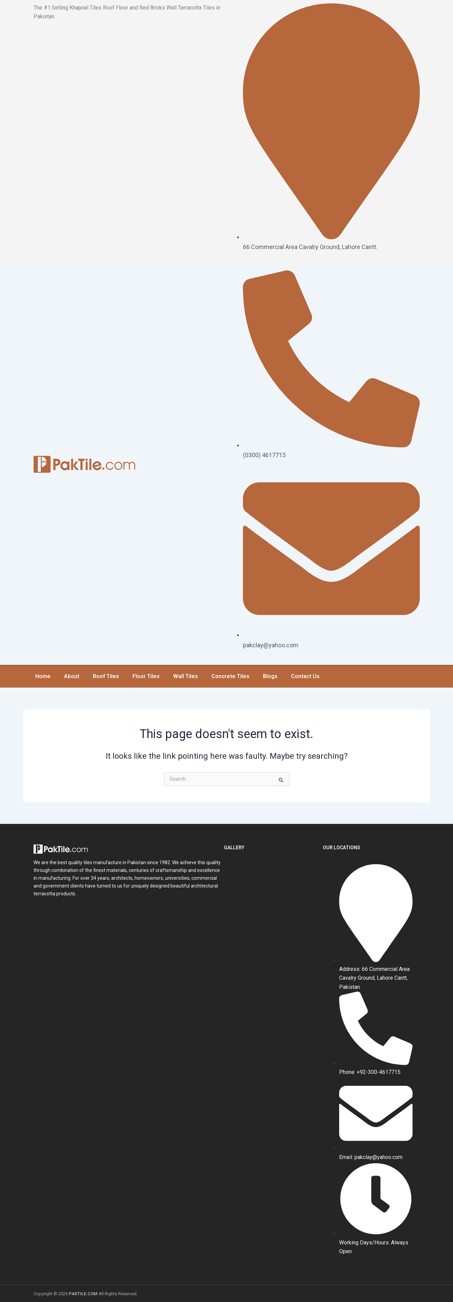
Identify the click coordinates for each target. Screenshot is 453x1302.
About (71, 676)
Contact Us (305, 676)
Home (42, 676)
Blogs (270, 676)
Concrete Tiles (230, 676)
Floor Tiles (146, 676)
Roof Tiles (106, 676)
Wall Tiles (185, 676)
